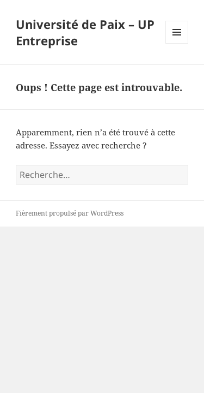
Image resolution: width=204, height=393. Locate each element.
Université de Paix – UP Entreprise (85, 32)
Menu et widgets (177, 43)
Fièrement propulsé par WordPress (69, 213)
